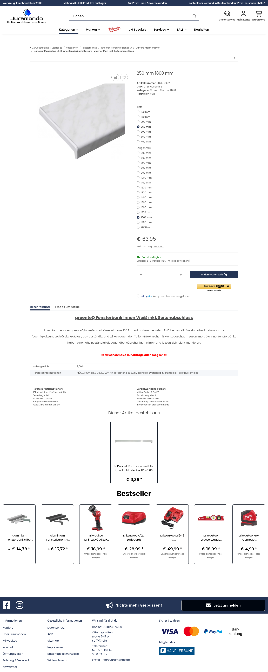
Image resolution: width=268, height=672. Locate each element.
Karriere (8, 628)
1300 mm (146, 192)
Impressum (55, 647)
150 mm (145, 117)
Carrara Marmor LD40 (163, 90)
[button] (227, 16)
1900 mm (146, 222)
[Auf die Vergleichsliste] (115, 77)
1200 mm (146, 187)
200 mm (146, 122)
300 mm (146, 131)
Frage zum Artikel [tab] (68, 307)
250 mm (146, 126)
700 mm (146, 163)
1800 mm (146, 217)
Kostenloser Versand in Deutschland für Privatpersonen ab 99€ (227, 3)
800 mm (146, 167)
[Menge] (160, 274)
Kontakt (8, 647)
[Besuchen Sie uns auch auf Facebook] (6, 605)
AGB (50, 634)
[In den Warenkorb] (32, 69)
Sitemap (53, 641)
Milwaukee (10, 641)
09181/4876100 (112, 627)
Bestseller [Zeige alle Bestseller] (134, 494)
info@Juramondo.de (116, 660)
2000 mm (146, 227)
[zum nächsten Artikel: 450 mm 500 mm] (234, 58)
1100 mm (146, 182)
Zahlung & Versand (16, 660)
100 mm (145, 112)
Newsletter (10, 667)
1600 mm (146, 207)
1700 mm (146, 212)
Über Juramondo (14, 634)
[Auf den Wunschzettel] (124, 77)
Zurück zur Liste (40, 47)
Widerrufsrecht (57, 660)
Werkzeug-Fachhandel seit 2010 (22, 3)
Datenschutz (55, 628)
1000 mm (146, 177)
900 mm (146, 172)
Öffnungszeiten (13, 654)
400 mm (146, 141)
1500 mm (146, 202)
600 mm (146, 158)
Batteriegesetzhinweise (63, 654)
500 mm (146, 153)
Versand (158, 246)
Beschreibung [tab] (40, 307)
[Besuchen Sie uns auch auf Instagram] (19, 605)
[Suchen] (129, 16)
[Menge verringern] (140, 274)
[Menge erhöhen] (181, 274)
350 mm (146, 136)
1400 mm (146, 197)
